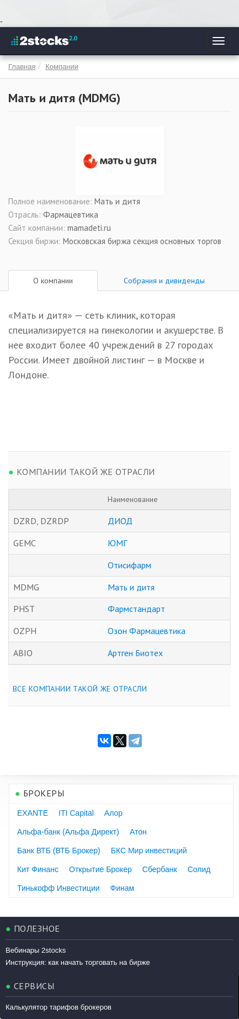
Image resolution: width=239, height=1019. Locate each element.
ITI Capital (76, 813)
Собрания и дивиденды (164, 281)
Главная (21, 66)
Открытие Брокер (100, 869)
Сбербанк (159, 869)
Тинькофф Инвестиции (58, 888)
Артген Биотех (135, 652)
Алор (113, 813)
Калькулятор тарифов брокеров (58, 1007)
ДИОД (120, 520)
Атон (138, 831)
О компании (53, 281)
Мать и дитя (131, 587)
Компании (61, 66)
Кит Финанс (38, 869)
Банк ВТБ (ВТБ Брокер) (58, 850)
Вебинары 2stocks (36, 950)
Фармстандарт (136, 608)
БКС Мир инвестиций (149, 850)
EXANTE (32, 813)
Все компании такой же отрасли (80, 689)
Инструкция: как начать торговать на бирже (78, 962)
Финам (122, 888)
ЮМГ (117, 542)
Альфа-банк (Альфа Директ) (68, 831)
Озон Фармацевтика (146, 630)
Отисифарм (129, 565)
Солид (199, 869)
